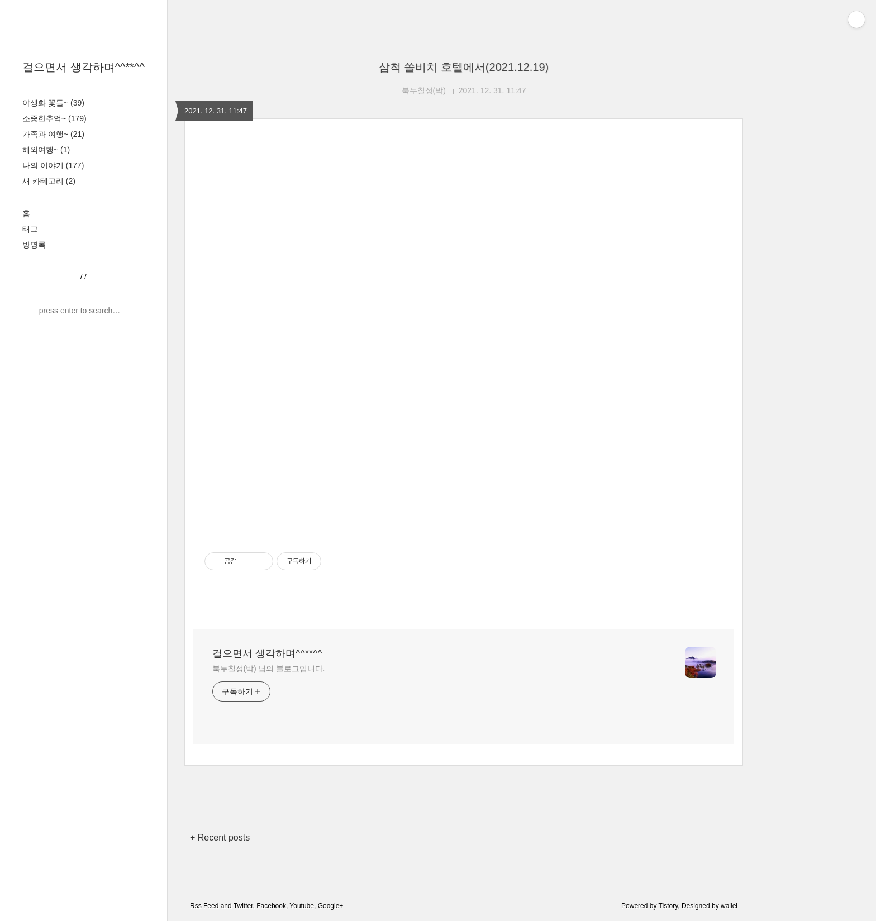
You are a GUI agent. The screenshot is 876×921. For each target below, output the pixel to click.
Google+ (331, 906)
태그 (30, 229)
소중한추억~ (54, 118)
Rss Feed (204, 906)
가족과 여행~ (53, 134)
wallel (729, 906)
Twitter (243, 906)
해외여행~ (46, 149)
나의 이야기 (53, 165)
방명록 (34, 244)
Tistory (668, 906)
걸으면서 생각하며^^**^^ (83, 67)
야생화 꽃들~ (53, 102)
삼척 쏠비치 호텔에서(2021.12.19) (464, 67)
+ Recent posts (220, 837)
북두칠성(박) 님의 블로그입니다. (268, 668)
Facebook (271, 906)
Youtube (301, 906)
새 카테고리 (48, 180)
